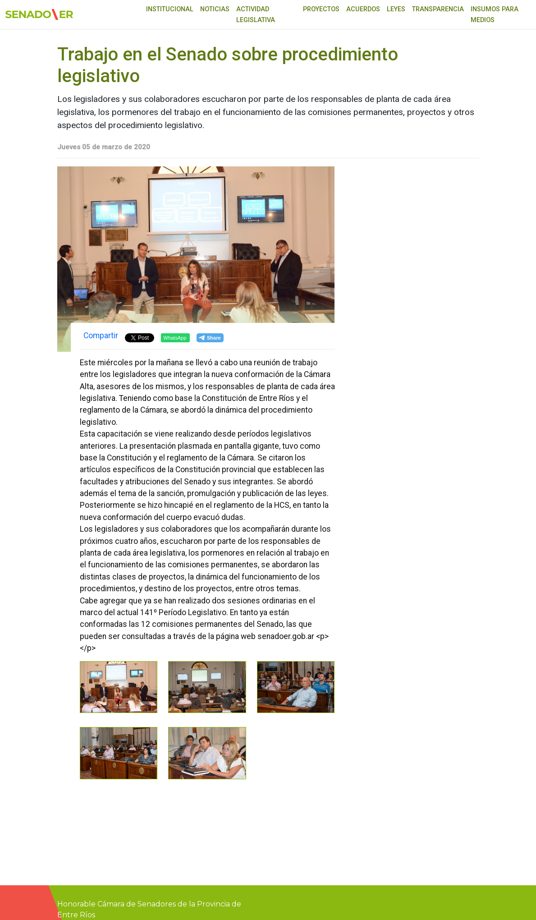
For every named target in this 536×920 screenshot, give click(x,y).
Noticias (214, 9)
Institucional (169, 9)
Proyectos (321, 9)
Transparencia (438, 9)
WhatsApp (175, 337)
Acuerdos (363, 9)
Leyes (396, 9)
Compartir (100, 335)
